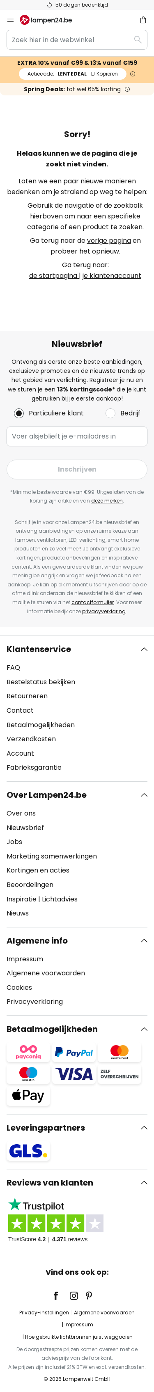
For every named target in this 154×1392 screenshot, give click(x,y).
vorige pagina (109, 240)
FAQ (13, 667)
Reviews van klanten (50, 1182)
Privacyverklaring (35, 1001)
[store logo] (51, 20)
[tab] (77, 708)
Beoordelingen (30, 884)
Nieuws (18, 913)
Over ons (21, 813)
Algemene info (37, 940)
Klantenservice (39, 649)
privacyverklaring (104, 611)
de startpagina (54, 275)
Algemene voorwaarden (46, 973)
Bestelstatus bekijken (41, 682)
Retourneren (27, 696)
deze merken (107, 500)
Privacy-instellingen (44, 1312)
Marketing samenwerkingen (52, 856)
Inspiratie (22, 899)
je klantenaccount (112, 275)
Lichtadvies (60, 899)
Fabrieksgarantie (34, 767)
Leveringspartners (46, 1128)
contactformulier (92, 602)
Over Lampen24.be (47, 795)
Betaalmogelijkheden (41, 725)
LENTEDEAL (73, 73)
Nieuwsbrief (25, 827)
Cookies (19, 987)
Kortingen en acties (38, 870)
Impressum (25, 959)
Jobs (14, 842)
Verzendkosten (31, 739)
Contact (20, 710)
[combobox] (77, 40)
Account (20, 753)
